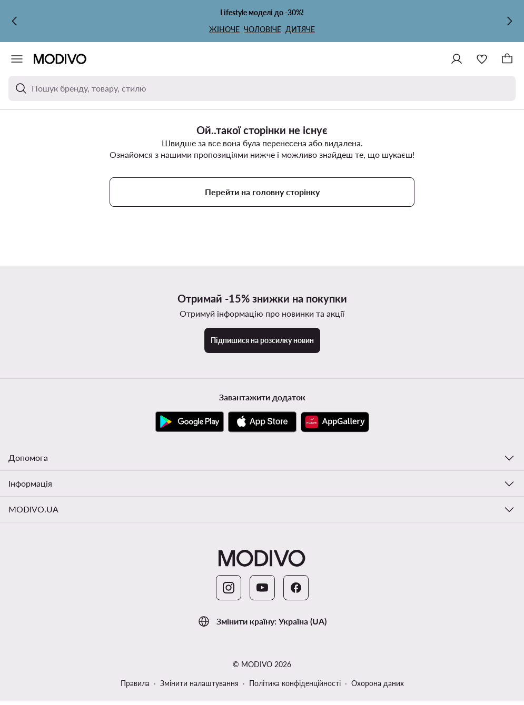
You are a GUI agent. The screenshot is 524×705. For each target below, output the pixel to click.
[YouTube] (262, 587)
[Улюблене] (482, 59)
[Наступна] (509, 21)
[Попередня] (14, 21)
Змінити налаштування (199, 683)
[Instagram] (228, 587)
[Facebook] (296, 587)
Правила (135, 683)
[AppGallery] (335, 421)
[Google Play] (189, 421)
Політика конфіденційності (295, 683)
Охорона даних (377, 683)
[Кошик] (507, 59)
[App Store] (262, 421)
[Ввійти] (456, 59)
